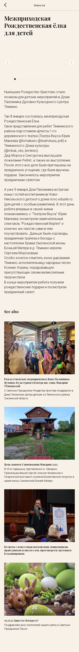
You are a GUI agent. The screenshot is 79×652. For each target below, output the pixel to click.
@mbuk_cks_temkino (21, 151)
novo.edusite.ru (61, 199)
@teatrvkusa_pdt (50, 141)
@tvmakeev (28, 141)
